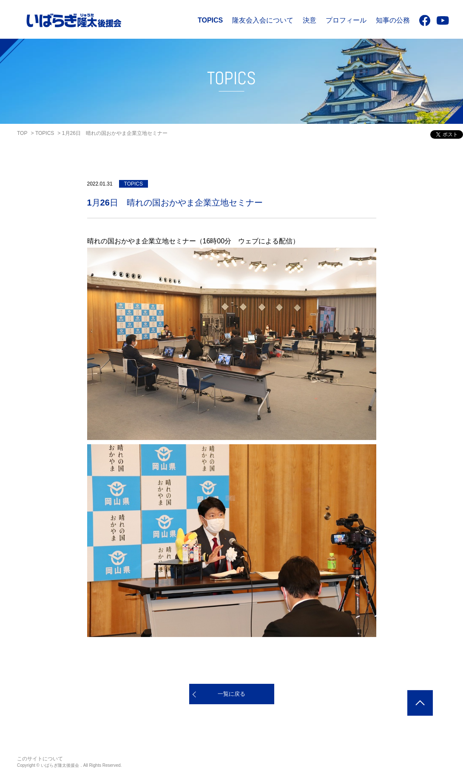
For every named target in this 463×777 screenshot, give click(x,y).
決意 (309, 20)
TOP (22, 133)
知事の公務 (393, 20)
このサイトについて (40, 759)
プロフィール (346, 20)
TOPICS (210, 20)
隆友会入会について (262, 20)
